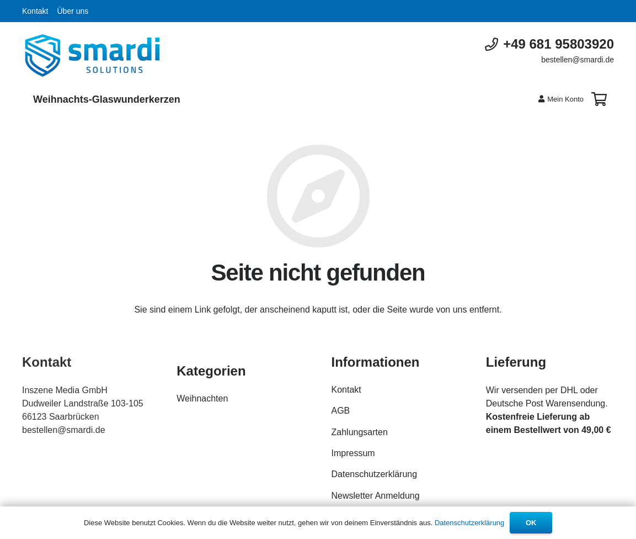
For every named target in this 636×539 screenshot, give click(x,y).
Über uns (72, 11)
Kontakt (35, 11)
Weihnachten (202, 398)
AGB (341, 410)
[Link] (92, 55)
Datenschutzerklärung (375, 474)
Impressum (353, 453)
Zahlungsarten (360, 432)
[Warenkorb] (599, 99)
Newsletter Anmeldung (376, 495)
